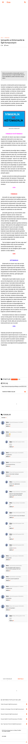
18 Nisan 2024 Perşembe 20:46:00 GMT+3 (16, 472)
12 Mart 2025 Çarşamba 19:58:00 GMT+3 (16, 596)
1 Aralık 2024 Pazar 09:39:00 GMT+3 (15, 565)
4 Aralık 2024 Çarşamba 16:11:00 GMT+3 (16, 586)
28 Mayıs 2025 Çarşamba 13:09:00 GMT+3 (16, 606)
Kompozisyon (7, 37)
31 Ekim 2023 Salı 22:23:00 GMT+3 (15, 462)
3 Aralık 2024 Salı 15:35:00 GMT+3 (15, 576)
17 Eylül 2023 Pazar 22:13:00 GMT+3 (15, 432)
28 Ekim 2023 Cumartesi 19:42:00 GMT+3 (16, 452)
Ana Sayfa (4, 736)
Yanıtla (8, 426)
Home (2, 37)
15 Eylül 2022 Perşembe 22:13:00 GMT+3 (16, 422)
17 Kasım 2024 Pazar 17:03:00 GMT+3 (19, 491)
